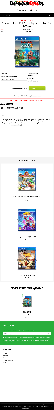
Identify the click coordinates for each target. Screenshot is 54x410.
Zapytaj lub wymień (15, 108)
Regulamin (5, 356)
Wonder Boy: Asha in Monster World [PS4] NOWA (27, 196)
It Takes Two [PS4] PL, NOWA (27, 275)
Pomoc (5, 358)
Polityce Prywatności (7, 342)
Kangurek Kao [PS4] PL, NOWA (27, 237)
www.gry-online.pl (16, 125)
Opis (2, 108)
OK (48, 334)
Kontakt (5, 362)
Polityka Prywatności (8, 360)
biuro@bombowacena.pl (34, 96)
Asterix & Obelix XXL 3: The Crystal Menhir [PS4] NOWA (27, 312)
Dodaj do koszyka (37, 88)
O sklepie (5, 353)
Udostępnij (2, 104)
